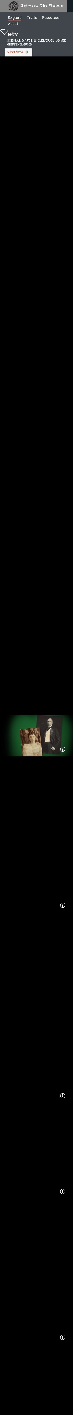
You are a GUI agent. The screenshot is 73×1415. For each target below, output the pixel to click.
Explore (14, 17)
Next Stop (15, 52)
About (13, 23)
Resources (51, 17)
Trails (32, 17)
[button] (63, 749)
